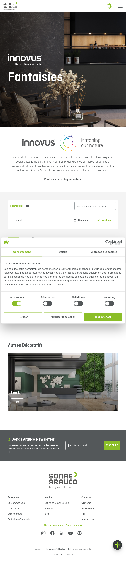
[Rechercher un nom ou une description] (95, 206)
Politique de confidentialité (79, 549)
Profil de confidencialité (19, 519)
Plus (17, 402)
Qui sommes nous (16, 503)
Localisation (14, 508)
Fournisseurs (88, 508)
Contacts (86, 497)
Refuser (23, 316)
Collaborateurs (15, 513)
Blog (47, 513)
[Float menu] (117, 545)
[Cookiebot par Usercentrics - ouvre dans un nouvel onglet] (108, 242)
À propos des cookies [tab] (104, 251)
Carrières (86, 503)
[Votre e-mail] (87, 445)
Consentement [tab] (22, 251)
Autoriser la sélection (63, 316)
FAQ (83, 514)
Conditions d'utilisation (56, 549)
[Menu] (120, 6)
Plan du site (87, 520)
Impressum (39, 549)
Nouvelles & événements (57, 503)
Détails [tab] (63, 251)
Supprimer (80, 220)
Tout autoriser (103, 316)
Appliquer (104, 220)
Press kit (49, 508)
